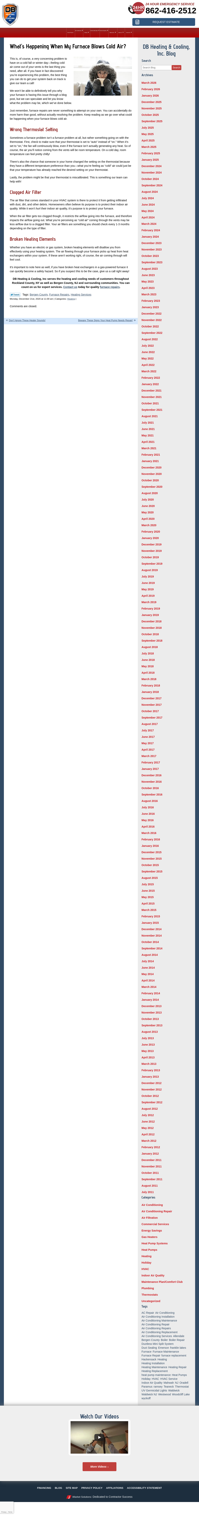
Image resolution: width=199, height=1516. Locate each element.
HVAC (145, 1269)
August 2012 (149, 1108)
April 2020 (147, 518)
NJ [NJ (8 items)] (176, 1382)
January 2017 (150, 768)
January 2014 (150, 999)
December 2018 (151, 621)
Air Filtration (149, 1217)
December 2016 (151, 775)
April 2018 (147, 672)
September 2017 (151, 717)
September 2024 (151, 185)
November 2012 (151, 1089)
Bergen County (39, 294)
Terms (10, 1512)
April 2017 (147, 749)
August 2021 (149, 416)
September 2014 (151, 948)
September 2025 (151, 121)
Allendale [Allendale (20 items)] (178, 1336)
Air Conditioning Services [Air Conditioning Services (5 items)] (156, 1336)
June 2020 (148, 506)
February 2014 (150, 993)
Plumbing (147, 1288)
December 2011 (151, 1160)
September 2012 (151, 1102)
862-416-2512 (171, 10)
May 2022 (147, 358)
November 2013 (151, 1012)
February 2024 (150, 230)
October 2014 (150, 942)
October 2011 (150, 1172)
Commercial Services (155, 1224)
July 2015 (147, 884)
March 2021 (148, 448)
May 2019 (147, 589)
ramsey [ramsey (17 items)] (158, 1386)
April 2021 (147, 441)
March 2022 (148, 371)
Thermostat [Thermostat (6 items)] (182, 1386)
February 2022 (150, 377)
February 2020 (150, 531)
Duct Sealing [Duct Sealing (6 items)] (149, 1347)
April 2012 (147, 1134)
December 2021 (151, 390)
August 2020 (149, 493)
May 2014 (147, 974)
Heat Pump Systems (154, 1243)
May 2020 (147, 512)
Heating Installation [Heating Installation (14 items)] (153, 1363)
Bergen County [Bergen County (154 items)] (150, 1340)
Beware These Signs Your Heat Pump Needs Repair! (105, 320)
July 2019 (147, 576)
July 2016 (147, 807)
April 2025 (147, 140)
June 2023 (148, 275)
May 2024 (147, 211)
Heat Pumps (149, 1249)
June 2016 (148, 813)
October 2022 (150, 326)
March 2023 (148, 294)
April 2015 (147, 903)
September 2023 (151, 262)
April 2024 (147, 217)
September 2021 (151, 409)
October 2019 (150, 557)
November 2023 (151, 249)
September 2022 (151, 332)
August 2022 (149, 339)
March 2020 (148, 525)
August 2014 (149, 954)
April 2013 (147, 1057)
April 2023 (147, 288)
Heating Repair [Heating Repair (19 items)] (177, 1367)
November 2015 (151, 858)
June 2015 (148, 890)
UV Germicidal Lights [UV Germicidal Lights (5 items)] (154, 1390)
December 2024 (151, 166)
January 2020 (150, 538)
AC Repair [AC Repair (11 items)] (147, 1312)
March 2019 (148, 602)
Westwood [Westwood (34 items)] (164, 1394)
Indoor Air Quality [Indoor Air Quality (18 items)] (151, 1382)
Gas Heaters (149, 1237)
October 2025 (150, 114)
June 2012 (148, 1121)
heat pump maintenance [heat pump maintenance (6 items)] (156, 1374)
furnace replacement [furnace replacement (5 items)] (173, 1355)
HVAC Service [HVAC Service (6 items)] (168, 1378)
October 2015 (150, 865)
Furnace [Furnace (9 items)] (146, 1351)
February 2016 (150, 839)
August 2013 (149, 1031)
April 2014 (147, 980)
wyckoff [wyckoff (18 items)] (145, 1398)
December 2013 (151, 1006)
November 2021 (151, 397)
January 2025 (150, 159)
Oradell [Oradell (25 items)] (184, 1382)
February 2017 (150, 762)
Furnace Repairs (59, 294)
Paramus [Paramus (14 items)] (146, 1386)
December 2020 (151, 467)
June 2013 (148, 1044)
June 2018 (148, 659)
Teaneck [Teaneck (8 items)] (169, 1386)
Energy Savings (151, 1230)
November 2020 (151, 473)
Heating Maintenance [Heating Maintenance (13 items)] (154, 1367)
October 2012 (150, 1095)
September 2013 (151, 1025)
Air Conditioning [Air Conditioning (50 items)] (165, 1312)
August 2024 (149, 191)
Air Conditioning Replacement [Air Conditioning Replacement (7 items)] (159, 1332)
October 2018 (150, 634)
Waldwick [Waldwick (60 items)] (174, 1390)
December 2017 (151, 698)
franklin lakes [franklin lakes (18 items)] (178, 1347)
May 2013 (147, 1051)
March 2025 (148, 146)
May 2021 (147, 435)
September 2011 (151, 1179)
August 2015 (149, 877)
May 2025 (147, 134)
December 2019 (151, 544)
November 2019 (151, 550)
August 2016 (149, 800)
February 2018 (150, 685)
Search (176, 67)
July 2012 (147, 1115)
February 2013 (150, 1070)
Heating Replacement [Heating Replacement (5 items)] (154, 1371)
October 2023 (150, 255)
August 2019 (149, 570)
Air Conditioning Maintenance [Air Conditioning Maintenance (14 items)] (159, 1320)
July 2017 (147, 730)
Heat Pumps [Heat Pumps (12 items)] (179, 1374)
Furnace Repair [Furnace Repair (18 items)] (150, 1355)
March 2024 (148, 223)
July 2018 (147, 653)
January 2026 (150, 95)
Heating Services (81, 294)
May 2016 (147, 820)
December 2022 (151, 313)
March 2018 (148, 679)
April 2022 (147, 364)
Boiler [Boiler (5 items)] (164, 1340)
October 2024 (150, 179)
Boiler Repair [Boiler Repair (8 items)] (177, 1340)
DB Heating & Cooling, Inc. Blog (166, 50)
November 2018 (151, 627)
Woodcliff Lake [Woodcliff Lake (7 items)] (181, 1394)
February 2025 (150, 153)
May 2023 (147, 281)
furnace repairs (110, 287)
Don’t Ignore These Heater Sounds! (27, 320)
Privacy (3, 1512)
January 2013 (150, 1076)
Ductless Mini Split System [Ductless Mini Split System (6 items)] (157, 1343)
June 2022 (148, 352)
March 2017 (148, 756)
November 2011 (151, 1166)
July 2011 (147, 1192)
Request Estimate (166, 22)
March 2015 (148, 910)
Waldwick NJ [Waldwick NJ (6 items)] (149, 1394)
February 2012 (150, 1147)
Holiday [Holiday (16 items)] (146, 1378)
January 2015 (150, 922)
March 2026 (148, 82)
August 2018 (149, 647)
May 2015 (147, 897)
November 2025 (151, 108)
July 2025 (147, 127)
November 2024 (151, 172)
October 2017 (150, 711)
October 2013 (150, 1019)
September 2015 (151, 871)
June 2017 (148, 736)
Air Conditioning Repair (156, 1211)
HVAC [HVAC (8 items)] (155, 1378)
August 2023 (149, 268)
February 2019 (150, 608)
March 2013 (148, 1063)
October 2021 (150, 403)
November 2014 (151, 935)
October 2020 (150, 480)
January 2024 (150, 236)
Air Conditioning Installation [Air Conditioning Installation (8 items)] (158, 1316)
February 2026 (150, 89)
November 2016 (151, 781)
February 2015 (150, 916)
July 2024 (147, 198)
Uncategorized (150, 1301)
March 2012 (148, 1140)
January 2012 (150, 1153)
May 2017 (147, 743)
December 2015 (151, 852)
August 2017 (149, 724)
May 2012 (147, 1128)
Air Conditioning (152, 1204)
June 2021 (148, 429)
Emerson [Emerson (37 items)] (163, 1347)
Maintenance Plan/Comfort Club (162, 1281)
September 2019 (151, 563)
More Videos (98, 1466)
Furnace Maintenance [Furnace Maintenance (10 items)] (166, 1351)
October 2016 (150, 788)
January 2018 (150, 691)
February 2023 (150, 300)
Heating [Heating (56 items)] (162, 1359)
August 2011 (149, 1185)
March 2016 (148, 833)
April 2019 (147, 595)
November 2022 (151, 320)
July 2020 (147, 499)
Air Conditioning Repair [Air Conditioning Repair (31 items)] (155, 1324)
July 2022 (147, 345)
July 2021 (147, 422)
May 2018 (147, 666)
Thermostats (149, 1294)
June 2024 (148, 204)
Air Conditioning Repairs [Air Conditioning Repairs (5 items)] (156, 1328)
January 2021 (150, 461)
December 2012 (151, 1083)
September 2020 (151, 486)
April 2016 (147, 826)
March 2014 (148, 986)
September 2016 (151, 794)
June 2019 (148, 582)
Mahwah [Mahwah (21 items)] (169, 1382)
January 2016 (150, 845)
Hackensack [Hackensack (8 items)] (148, 1359)
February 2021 (150, 454)
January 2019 (150, 615)
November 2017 (151, 704)
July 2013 (147, 1038)
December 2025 (151, 102)
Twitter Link (15, 295)
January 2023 (150, 307)
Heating (71, 298)
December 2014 (151, 929)
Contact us (70, 287)
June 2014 (148, 967)
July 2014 (147, 961)
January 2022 (150, 384)
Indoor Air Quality (152, 1275)
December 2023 (151, 243)
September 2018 (151, 640)
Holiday (146, 1262)
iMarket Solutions (81, 1497)
